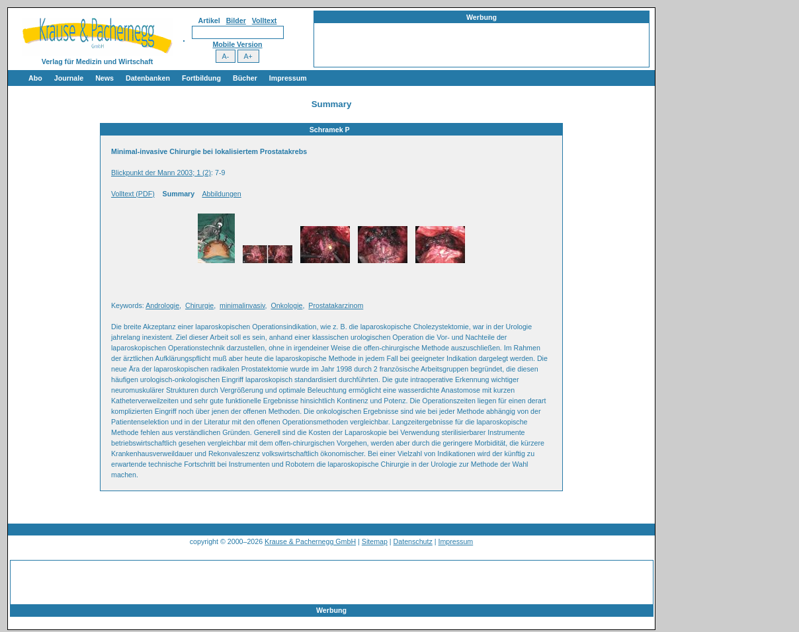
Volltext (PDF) (133, 194)
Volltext (264, 20)
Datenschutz (413, 541)
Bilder (236, 20)
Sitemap (375, 541)
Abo (35, 78)
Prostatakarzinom (335, 305)
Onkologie (286, 305)
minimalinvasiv (242, 305)
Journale (68, 78)
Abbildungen (221, 194)
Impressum (288, 78)
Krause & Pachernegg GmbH (310, 541)
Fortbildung (201, 78)
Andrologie (162, 305)
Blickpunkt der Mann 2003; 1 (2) (161, 173)
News (104, 78)
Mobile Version (237, 44)
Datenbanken (148, 78)
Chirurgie (199, 305)
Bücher (245, 78)
